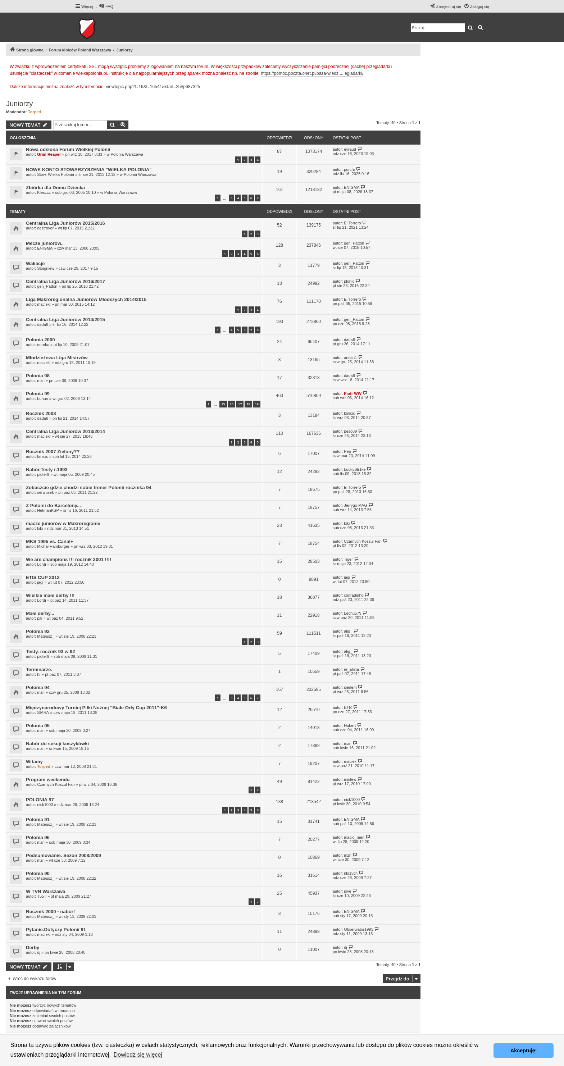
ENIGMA (351, 187)
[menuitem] (106, 6)
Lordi (41, 564)
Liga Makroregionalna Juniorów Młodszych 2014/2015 (86, 299)
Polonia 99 (38, 393)
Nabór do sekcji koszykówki (57, 743)
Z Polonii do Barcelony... (53, 505)
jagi (40, 582)
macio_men (354, 837)
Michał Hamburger (53, 546)
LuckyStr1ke (355, 469)
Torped (34, 112)
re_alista (351, 669)
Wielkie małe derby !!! (50, 595)
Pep (347, 451)
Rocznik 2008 (41, 413)
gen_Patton (354, 243)
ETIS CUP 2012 (43, 577)
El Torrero (352, 223)
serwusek (45, 492)
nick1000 (45, 804)
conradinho (353, 595)
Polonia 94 (38, 687)
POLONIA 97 (40, 799)
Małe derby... (40, 613)
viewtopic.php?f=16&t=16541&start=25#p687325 (153, 86)
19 (257, 404)
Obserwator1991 (358, 929)
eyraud (350, 149)
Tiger (348, 559)
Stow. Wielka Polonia (55, 174)
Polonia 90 (38, 873)
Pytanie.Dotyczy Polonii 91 (56, 929)
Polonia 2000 (40, 339)
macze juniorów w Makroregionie (63, 523)
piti (39, 618)
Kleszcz (44, 192)
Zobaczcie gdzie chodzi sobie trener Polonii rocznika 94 (88, 487)
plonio (349, 281)
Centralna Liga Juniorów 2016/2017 (65, 281)
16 (231, 404)
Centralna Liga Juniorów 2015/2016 (65, 223)
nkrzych (351, 873)
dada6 (42, 324)
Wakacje (35, 263)
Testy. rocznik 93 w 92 (50, 651)
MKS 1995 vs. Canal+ (49, 541)
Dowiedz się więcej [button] (138, 1055)
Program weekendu (48, 779)
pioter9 (43, 474)
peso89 (350, 431)
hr (39, 674)
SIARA (43, 712)
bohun (42, 398)
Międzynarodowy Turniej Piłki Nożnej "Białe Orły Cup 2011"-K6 (96, 707)
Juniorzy (19, 104)
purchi (349, 169)
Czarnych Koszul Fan (363, 541)
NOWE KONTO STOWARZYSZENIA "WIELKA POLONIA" (89, 169)
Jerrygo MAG (355, 505)
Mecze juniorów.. (45, 243)
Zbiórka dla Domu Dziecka (55, 187)
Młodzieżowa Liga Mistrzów (56, 357)
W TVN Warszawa (45, 891)
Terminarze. (39, 669)
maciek (350, 761)
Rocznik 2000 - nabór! (50, 911)
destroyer (45, 228)
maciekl (43, 304)
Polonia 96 (38, 837)
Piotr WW (352, 393)
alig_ (348, 631)
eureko (43, 344)
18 (248, 404)
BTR (348, 707)
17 (240, 404)
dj (38, 952)
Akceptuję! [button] (523, 1050)
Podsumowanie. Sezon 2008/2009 (63, 855)
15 (223, 404)
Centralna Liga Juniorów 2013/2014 (65, 431)
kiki (40, 528)
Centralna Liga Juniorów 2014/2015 (65, 319)
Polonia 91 (38, 819)
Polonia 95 (38, 725)
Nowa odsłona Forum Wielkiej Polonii (68, 149)
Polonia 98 (38, 375)
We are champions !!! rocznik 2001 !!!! (68, 559)
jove (347, 891)
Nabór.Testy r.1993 (47, 469)
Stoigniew (45, 268)
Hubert (350, 725)
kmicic (349, 413)
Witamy (34, 761)
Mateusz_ (45, 636)
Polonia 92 (38, 631)
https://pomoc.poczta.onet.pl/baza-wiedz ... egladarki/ (312, 73)
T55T (41, 896)
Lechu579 (352, 613)
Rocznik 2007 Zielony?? (53, 451)
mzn (41, 380)
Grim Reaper (49, 154)
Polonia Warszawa (126, 154)
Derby (32, 947)
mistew (350, 779)
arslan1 (350, 357)
